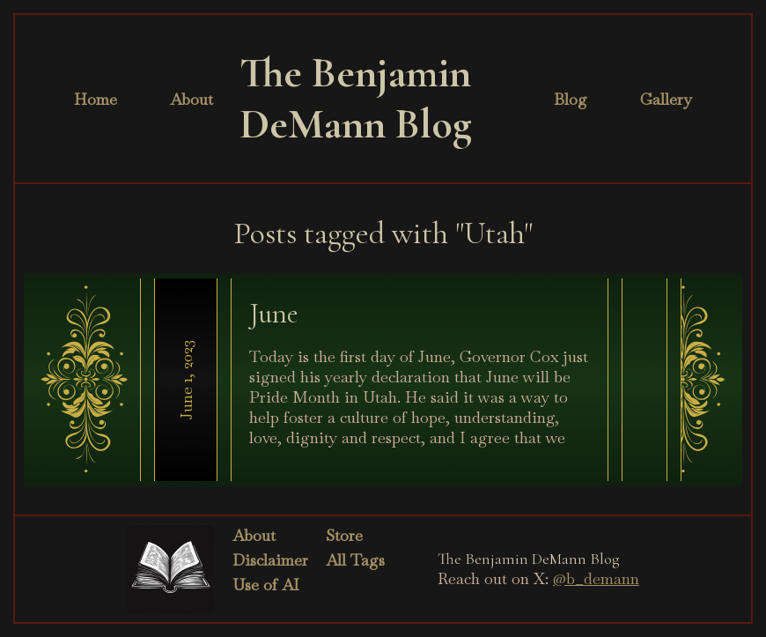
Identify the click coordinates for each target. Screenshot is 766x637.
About (191, 99)
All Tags (355, 560)
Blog (570, 99)
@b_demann (596, 578)
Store (344, 535)
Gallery (666, 99)
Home (95, 99)
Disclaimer (270, 560)
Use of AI (265, 584)
